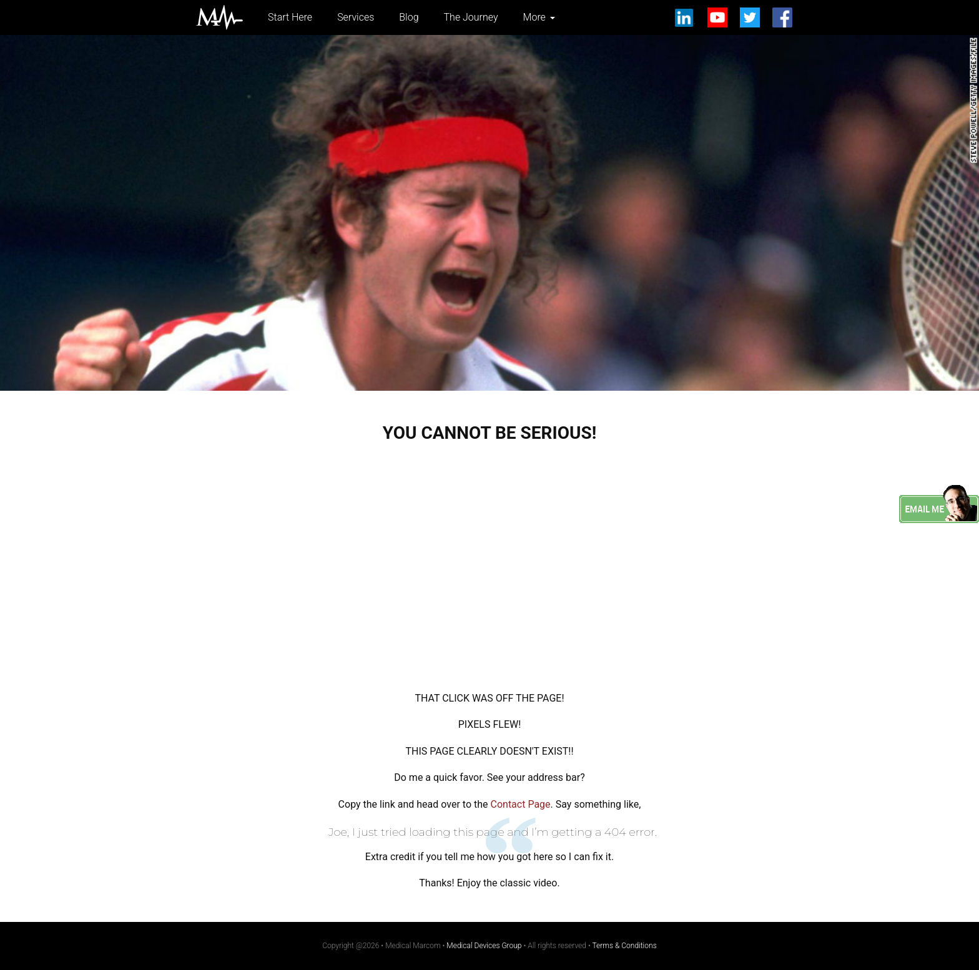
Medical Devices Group (483, 945)
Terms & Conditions (625, 945)
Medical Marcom (219, 17)
